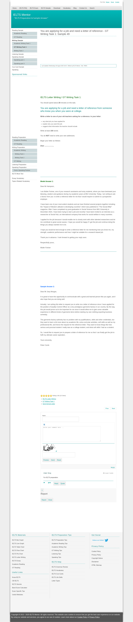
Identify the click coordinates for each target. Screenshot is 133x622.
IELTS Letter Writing (49, 399)
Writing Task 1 (19, 154)
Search (92, 8)
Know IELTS (16, 577)
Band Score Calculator (19, 587)
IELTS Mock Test (17, 174)
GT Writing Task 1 (20, 47)
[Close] (42, 490)
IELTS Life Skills (57, 577)
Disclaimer (95, 561)
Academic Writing (20, 150)
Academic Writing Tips (59, 547)
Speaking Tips (56, 557)
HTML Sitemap (97, 565)
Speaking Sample (18, 57)
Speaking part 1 (19, 60)
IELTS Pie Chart (17, 554)
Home (15, 8)
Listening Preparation (19, 164)
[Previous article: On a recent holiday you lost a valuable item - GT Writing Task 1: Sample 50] (107, 408)
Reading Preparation (19, 137)
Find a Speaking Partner (22, 170)
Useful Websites (17, 594)
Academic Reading (20, 33)
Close (50, 500)
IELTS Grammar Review (60, 567)
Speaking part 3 (19, 63)
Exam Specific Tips (18, 591)
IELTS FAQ (23, 8)
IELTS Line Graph (18, 543)
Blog (74, 8)
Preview (46, 460)
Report (44, 500)
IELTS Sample (46, 8)
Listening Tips (56, 554)
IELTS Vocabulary (58, 570)
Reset (112, 2)
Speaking (15, 70)
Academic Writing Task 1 (22, 43)
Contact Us (83, 8)
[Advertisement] (24, 106)
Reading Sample (17, 30)
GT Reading (18, 37)
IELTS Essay (16, 561)
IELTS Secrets (17, 584)
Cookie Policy (96, 551)
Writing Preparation (18, 147)
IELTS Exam (34, 8)
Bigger (107, 2)
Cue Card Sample (18, 67)
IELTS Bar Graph (18, 540)
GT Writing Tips (57, 550)
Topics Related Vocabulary (21, 181)
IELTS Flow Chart (18, 550)
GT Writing (17, 161)
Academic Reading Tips (59, 543)
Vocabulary (67, 8)
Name (44, 415)
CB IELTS (15, 581)
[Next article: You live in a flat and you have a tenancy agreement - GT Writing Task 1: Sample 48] (113, 408)
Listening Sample (18, 54)
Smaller (117, 2)
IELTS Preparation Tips (59, 540)
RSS (113, 467)
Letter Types (56, 581)
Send (53, 460)
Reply (56, 483)
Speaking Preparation (19, 167)
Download (57, 8)
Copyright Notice (97, 558)
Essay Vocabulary (18, 178)
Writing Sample (17, 40)
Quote (63, 483)
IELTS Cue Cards (57, 574)
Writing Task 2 (18, 51)
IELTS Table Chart (18, 547)
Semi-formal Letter (49, 404)
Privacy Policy (96, 555)
